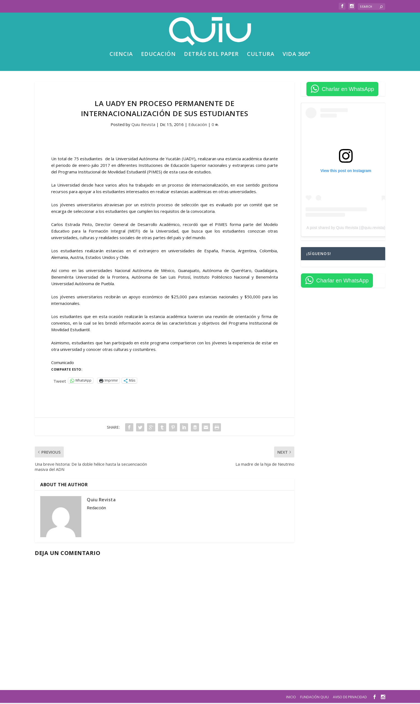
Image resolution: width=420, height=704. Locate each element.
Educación (158, 56)
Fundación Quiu (314, 698)
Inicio (291, 698)
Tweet (59, 381)
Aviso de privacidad (350, 698)
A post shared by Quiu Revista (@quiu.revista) (345, 229)
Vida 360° (296, 56)
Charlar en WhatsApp (348, 90)
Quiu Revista (143, 125)
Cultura (260, 56)
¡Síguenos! (318, 254)
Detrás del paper (211, 56)
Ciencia (121, 56)
